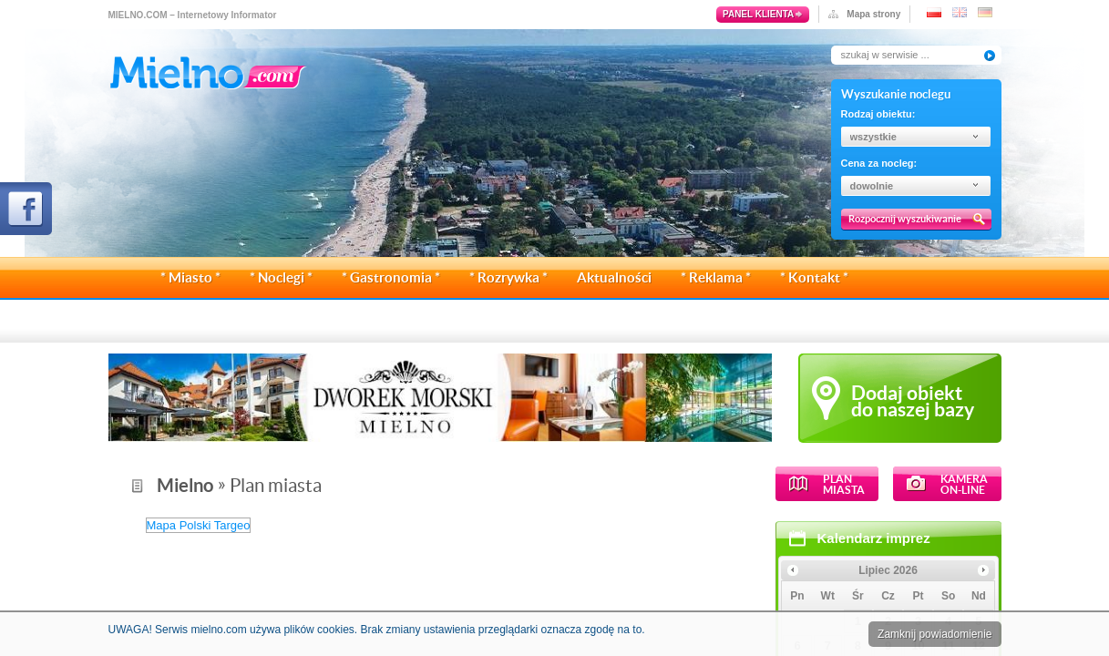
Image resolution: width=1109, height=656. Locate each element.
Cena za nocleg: (879, 163)
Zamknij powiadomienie (934, 634)
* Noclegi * (281, 277)
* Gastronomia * (391, 277)
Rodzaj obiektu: (878, 113)
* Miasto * (190, 277)
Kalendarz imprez (206, 538)
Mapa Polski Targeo (425, 525)
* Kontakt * (814, 277)
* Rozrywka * (508, 277)
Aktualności (614, 277)
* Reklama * (716, 277)
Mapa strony (873, 14)
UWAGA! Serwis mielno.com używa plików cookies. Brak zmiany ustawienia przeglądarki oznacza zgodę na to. (376, 629)
